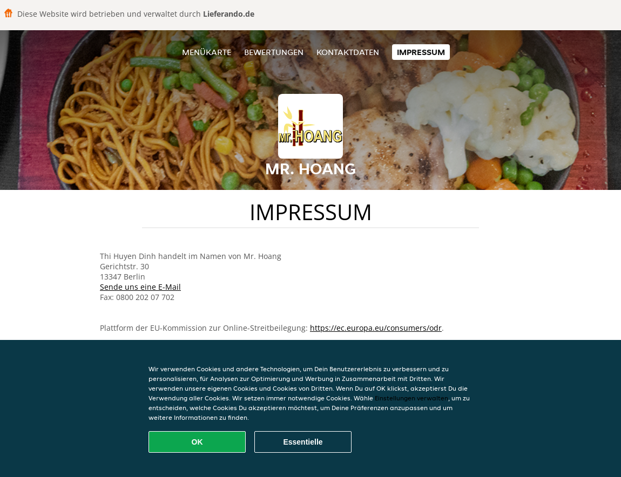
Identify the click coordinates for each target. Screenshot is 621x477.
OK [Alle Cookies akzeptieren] (197, 442)
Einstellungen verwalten (411, 398)
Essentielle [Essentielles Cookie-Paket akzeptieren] (302, 442)
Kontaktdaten (347, 52)
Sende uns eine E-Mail (140, 287)
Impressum (421, 52)
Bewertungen (273, 52)
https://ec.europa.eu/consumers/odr (376, 328)
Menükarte (206, 52)
